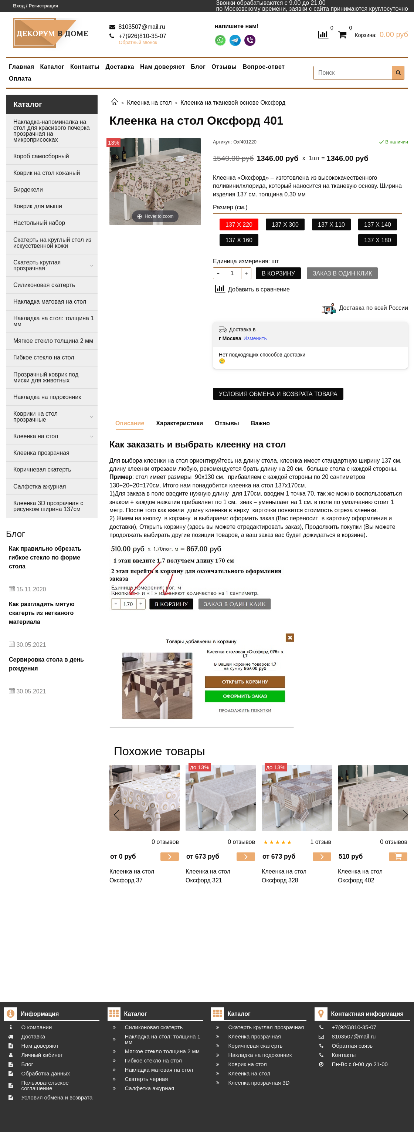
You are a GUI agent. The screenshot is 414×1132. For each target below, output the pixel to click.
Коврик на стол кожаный (46, 173)
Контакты (84, 67)
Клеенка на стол (35, 436)
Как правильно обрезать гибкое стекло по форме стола (45, 557)
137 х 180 (377, 240)
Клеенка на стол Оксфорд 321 (208, 875)
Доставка (120, 67)
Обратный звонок (138, 42)
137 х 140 (377, 225)
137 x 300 (285, 225)
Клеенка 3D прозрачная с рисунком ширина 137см (48, 506)
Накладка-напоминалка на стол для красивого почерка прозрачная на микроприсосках (51, 131)
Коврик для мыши (37, 206)
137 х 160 (238, 240)
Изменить (255, 338)
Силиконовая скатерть (44, 285)
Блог (198, 67)
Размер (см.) (230, 207)
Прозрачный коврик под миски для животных (45, 377)
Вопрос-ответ (264, 67)
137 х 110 (331, 225)
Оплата (20, 78)
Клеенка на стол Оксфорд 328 (284, 875)
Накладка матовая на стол (49, 301)
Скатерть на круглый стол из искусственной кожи (52, 243)
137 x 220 (238, 225)
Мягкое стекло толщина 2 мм (53, 341)
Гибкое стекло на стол (43, 357)
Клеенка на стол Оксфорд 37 (131, 875)
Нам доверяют (162, 67)
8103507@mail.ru (141, 27)
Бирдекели (28, 189)
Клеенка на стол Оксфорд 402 (360, 875)
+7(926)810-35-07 (141, 36)
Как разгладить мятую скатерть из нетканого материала (42, 613)
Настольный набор (39, 223)
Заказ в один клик (342, 273)
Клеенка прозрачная (41, 453)
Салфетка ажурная (39, 486)
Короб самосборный (41, 156)
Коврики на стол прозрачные (35, 416)
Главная (21, 67)
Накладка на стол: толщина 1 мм (53, 321)
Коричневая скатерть (42, 469)
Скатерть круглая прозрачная (37, 265)
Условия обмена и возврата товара (278, 394)
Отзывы (224, 67)
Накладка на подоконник (47, 397)
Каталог (52, 67)
